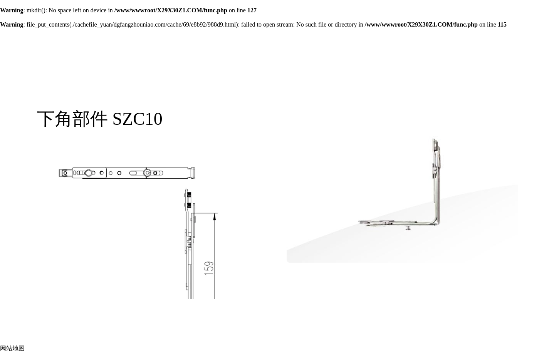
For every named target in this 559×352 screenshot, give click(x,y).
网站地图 (12, 348)
